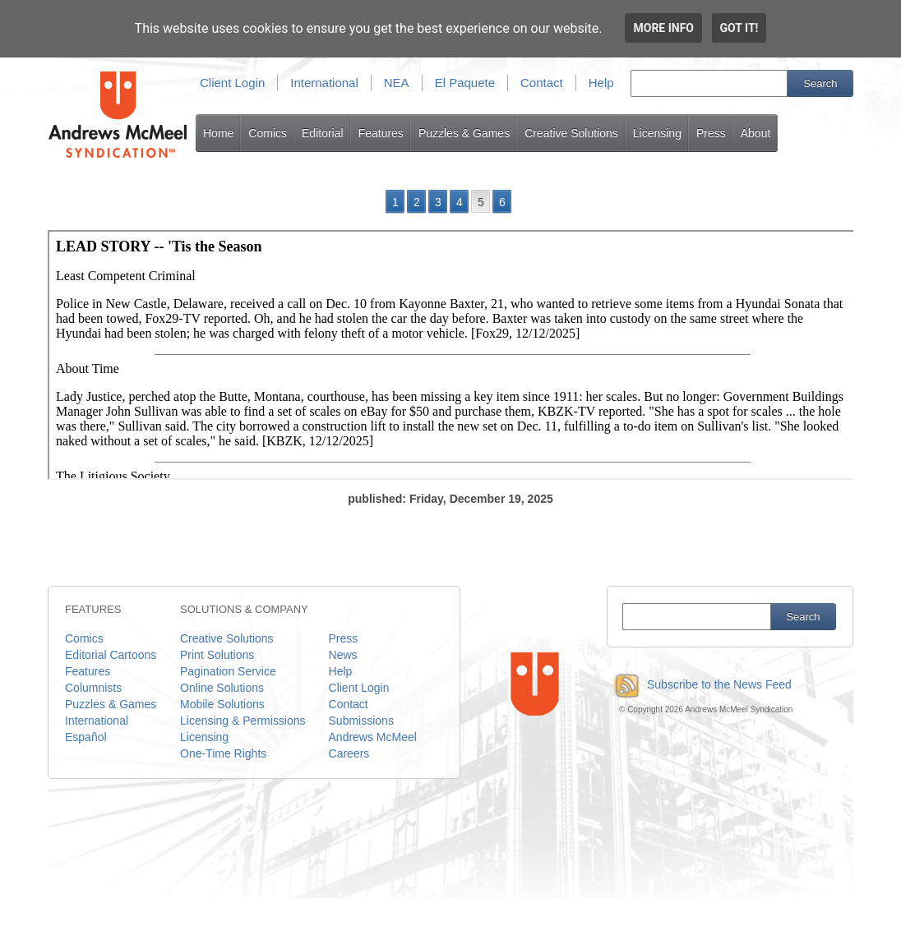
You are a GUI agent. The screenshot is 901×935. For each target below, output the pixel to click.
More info (663, 28)
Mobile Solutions (222, 704)
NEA (396, 83)
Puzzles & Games (464, 133)
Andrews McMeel (373, 737)
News (343, 654)
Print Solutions (217, 654)
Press (711, 133)
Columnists (93, 687)
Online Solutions (222, 687)
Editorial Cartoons (110, 654)
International (324, 83)
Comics (267, 133)
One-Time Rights (223, 753)
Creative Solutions (571, 133)
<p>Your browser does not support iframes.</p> (452, 355)
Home (218, 133)
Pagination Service (228, 671)
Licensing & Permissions (243, 720)
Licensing (657, 133)
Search (820, 83)
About (756, 133)
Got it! (739, 28)
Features (381, 133)
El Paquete (465, 83)
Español (86, 737)
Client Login (232, 83)
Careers (349, 753)
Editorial (323, 133)
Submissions (361, 720)
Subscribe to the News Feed (699, 684)
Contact (541, 83)
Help (601, 83)
